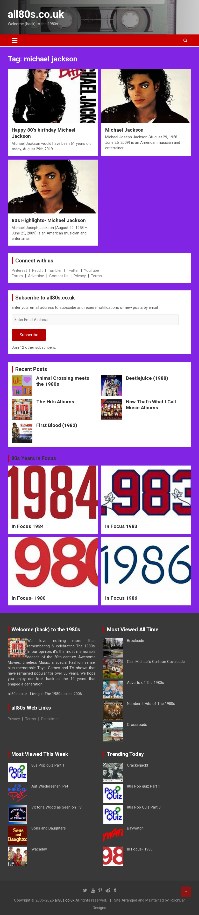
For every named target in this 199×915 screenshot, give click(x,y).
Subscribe (28, 334)
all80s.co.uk (36, 14)
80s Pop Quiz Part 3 (144, 807)
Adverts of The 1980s (145, 682)
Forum (17, 276)
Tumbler (55, 270)
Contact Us (58, 276)
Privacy (80, 276)
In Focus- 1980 (29, 598)
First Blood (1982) (56, 425)
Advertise (36, 276)
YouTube (91, 270)
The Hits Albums (55, 402)
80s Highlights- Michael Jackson (49, 220)
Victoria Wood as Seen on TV (56, 807)
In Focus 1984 (28, 526)
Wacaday (39, 849)
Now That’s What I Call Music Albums (151, 405)
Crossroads (137, 724)
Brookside (135, 640)
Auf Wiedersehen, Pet (49, 786)
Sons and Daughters (48, 828)
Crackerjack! (137, 765)
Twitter (73, 270)
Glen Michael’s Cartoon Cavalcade (156, 661)
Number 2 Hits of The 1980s (151, 703)
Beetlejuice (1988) (147, 378)
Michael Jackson (124, 130)
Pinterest (19, 270)
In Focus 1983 (121, 526)
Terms (96, 276)
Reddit (37, 270)
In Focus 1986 (121, 598)
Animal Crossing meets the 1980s (62, 381)
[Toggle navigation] (14, 40)
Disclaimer (50, 719)
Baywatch (135, 828)
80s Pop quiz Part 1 (48, 765)
